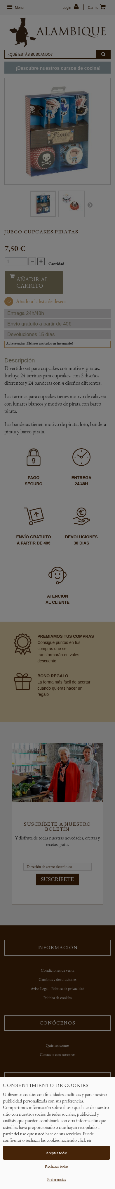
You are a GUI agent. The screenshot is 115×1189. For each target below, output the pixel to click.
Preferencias (56, 1179)
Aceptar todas (56, 1152)
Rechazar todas (56, 1166)
